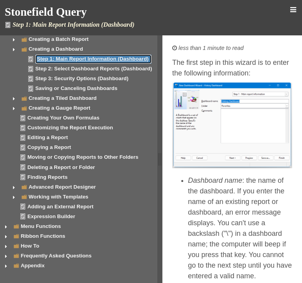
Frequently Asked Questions (56, 256)
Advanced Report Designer (62, 187)
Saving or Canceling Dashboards (76, 88)
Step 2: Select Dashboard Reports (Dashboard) (93, 69)
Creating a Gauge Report (59, 108)
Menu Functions (41, 226)
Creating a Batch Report (59, 39)
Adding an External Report (61, 206)
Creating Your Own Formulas (63, 118)
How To (30, 246)
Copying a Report (49, 147)
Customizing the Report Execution (70, 127)
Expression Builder (51, 216)
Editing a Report (48, 137)
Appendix (33, 265)
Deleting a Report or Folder (61, 167)
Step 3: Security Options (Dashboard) (82, 78)
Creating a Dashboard (56, 49)
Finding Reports (48, 177)
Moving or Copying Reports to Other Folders (83, 157)
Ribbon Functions (43, 236)
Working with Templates (58, 197)
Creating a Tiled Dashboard (63, 98)
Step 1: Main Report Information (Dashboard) (93, 59)
